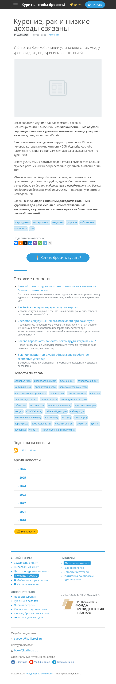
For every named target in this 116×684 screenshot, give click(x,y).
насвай (20, 429)
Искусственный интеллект (58, 429)
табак (20, 405)
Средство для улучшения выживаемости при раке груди (56, 321)
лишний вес (64, 423)
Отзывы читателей (77, 563)
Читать (95, 5)
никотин (37, 405)
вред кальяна (41, 423)
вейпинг (57, 393)
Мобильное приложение (31, 580)
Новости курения (25, 596)
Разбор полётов (74, 567)
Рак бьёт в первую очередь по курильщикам (48, 307)
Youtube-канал (39, 662)
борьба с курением (73, 387)
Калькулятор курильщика (30, 609)
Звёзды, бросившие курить (31, 613)
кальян (80, 417)
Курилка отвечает (27, 584)
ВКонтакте (19, 662)
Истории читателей (76, 572)
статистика (20, 228)
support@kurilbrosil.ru (28, 638)
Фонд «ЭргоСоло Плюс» (39, 673)
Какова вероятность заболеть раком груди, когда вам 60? (57, 341)
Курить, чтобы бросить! (43, 4)
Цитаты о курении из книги (31, 571)
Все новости (26, 531)
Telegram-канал (63, 662)
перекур (21, 423)
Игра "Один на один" (29, 617)
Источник (53, 34)
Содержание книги (26, 562)
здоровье (72, 222)
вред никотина (85, 405)
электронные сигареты (30, 393)
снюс (33, 429)
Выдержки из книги (26, 567)
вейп (95, 393)
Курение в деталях (26, 600)
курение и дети (25, 399)
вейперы (77, 411)
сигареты (49, 399)
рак (32, 228)
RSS (23, 450)
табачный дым (56, 411)
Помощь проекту (26, 575)
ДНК (95, 423)
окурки (82, 423)
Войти (76, 5)
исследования (41, 222)
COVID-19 (34, 411)
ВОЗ (66, 417)
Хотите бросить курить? (58, 257)
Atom (32, 450)
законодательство (73, 399)
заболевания (87, 222)
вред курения (22, 222)
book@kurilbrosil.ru (26, 650)
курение (67, 381)
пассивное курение (27, 417)
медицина (58, 222)
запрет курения (59, 405)
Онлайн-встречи (24, 605)
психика (51, 417)
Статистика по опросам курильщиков (79, 577)
